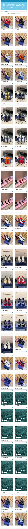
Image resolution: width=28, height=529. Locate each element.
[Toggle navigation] (26, 1)
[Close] (26, 3)
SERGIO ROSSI (5, 11)
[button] (12, 31)
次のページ (15, 13)
